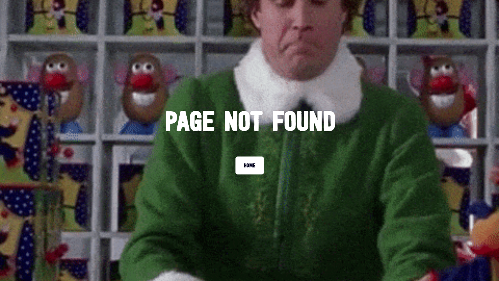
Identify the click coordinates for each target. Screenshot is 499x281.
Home (250, 165)
